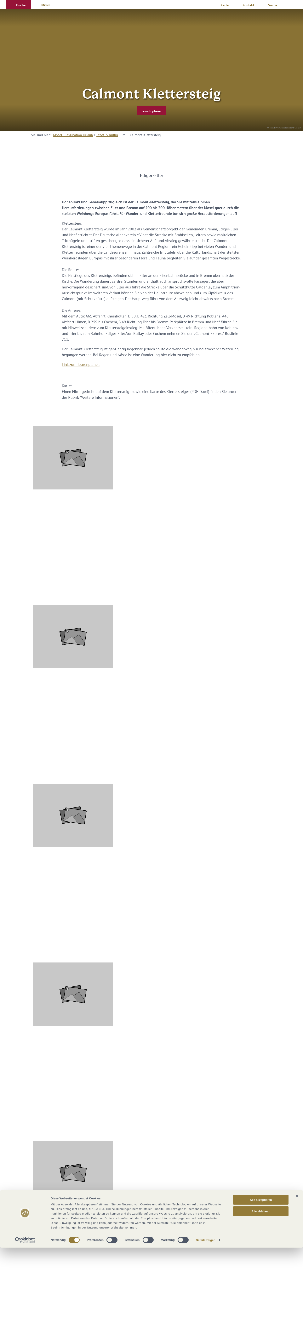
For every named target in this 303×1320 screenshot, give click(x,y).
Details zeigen (205, 1312)
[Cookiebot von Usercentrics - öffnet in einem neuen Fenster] (25, 1312)
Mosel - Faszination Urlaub (73, 135)
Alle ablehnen (260, 1283)
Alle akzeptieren (261, 1272)
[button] (18, 4)
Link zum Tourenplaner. (81, 364)
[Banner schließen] (297, 1268)
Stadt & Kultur (107, 135)
